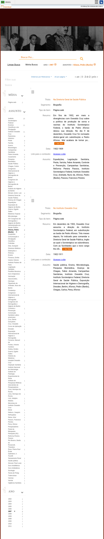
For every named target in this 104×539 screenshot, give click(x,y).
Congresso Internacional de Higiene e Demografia (13, 296)
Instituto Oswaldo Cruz (14, 133)
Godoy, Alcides (13, 349)
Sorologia (11, 470)
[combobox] (52, 59)
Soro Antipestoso (14, 274)
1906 (10, 509)
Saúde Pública (13, 164)
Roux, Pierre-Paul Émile (14, 450)
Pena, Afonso (12, 424)
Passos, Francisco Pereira (14, 421)
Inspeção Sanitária (14, 365)
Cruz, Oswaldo (13, 324)
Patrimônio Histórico (11, 137)
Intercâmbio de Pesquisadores (13, 386)
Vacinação (11, 276)
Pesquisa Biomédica (11, 160)
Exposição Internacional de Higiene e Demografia (13, 334)
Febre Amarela (13, 154)
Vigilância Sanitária (14, 483)
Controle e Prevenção (11, 309)
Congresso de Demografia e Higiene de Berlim (14, 304)
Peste (10, 140)
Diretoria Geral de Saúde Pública (14, 197)
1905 (10, 506)
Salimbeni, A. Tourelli (12, 455)
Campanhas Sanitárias (12, 151)
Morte (10, 410)
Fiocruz (7, 6)
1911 (10, 526)
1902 (10, 499)
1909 (10, 516)
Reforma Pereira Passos (13, 437)
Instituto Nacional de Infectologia (14, 368)
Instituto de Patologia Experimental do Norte (13, 375)
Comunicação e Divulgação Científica (13, 239)
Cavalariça (11, 290)
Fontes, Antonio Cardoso (13, 346)
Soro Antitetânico (14, 468)
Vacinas (11, 478)
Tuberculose (12, 475)
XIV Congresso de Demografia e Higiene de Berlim (14, 221)
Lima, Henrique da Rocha (14, 390)
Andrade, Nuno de (14, 285)
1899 (10, 519)
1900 (10, 521)
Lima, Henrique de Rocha (14, 395)
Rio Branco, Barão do (14, 442)
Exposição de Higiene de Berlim (14, 206)
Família (10, 143)
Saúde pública (13, 461)
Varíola (10, 480)
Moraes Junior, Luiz (15, 193)
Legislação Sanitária (11, 268)
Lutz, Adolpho (13, 398)
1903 (10, 501)
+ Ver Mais (59, 143)
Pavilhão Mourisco (14, 271)
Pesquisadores (13, 427)
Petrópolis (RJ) (13, 433)
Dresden (11, 329)
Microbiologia (12, 216)
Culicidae (11, 243)
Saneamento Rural (14, 458)
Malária (10, 401)
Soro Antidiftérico (14, 466)
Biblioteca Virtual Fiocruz (45, 18)
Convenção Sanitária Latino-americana (13, 315)
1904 (10, 504)
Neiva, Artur (12, 417)
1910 (10, 524)
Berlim (10, 288)
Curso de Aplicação (14, 326)
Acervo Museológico (12, 147)
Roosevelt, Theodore (11, 446)
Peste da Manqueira (11, 430)
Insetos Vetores (13, 260)
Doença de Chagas (14, 200)
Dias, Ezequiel (13, 246)
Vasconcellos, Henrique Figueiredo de (13, 281)
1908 (10, 514)
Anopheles (11, 234)
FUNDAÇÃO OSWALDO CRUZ (92, 6)
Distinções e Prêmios (12, 252)
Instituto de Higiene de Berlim (14, 190)
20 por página (61, 77)
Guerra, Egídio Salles (13, 353)
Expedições (12, 202)
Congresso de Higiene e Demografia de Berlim (13, 183)
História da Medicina (11, 357)
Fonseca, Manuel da (14, 341)
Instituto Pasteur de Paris (14, 264)
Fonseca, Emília (13, 258)
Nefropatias (12, 415)
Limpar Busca (13, 65)
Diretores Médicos (14, 248)
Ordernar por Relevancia (41, 77)
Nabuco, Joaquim (14, 412)
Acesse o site (59, 154)
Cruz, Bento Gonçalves (12, 321)
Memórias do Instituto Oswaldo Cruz (14, 405)
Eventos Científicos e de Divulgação (13, 127)
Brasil (8, 2)
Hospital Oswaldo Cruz (14, 362)
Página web (12, 102)
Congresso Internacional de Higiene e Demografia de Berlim (13, 173)
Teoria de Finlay (13, 473)
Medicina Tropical (14, 214)
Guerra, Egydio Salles (13, 210)
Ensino (10, 255)
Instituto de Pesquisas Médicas (14, 382)
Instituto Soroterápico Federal (12, 121)
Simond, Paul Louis (14, 463)
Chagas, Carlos (13, 166)
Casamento (12, 157)
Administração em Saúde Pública (14, 226)
